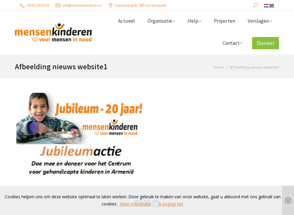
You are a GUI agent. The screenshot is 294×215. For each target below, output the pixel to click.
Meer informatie (135, 204)
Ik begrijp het (170, 204)
